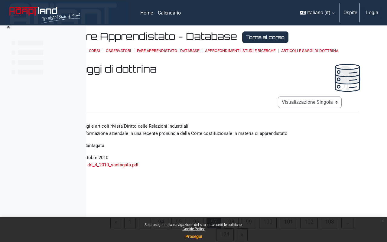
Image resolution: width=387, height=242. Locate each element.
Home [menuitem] (146, 13)
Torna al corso (337, 37)
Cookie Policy (194, 229)
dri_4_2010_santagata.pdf (185, 174)
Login (372, 12)
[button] (317, 12)
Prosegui (193, 236)
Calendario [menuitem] (169, 13)
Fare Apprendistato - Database (240, 50)
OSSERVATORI (190, 50)
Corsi (166, 50)
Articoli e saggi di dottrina (178, 56)
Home (149, 50)
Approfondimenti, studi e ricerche (312, 50)
